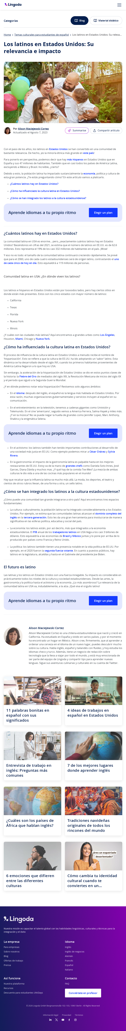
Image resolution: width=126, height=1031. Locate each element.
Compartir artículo (106, 130)
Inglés (68, 947)
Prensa (7, 965)
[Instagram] (75, 1019)
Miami (19, 339)
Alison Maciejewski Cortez (33, 128)
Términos (79, 1015)
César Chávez (97, 451)
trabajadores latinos (64, 532)
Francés (69, 961)
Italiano (69, 970)
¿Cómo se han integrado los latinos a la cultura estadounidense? (48, 198)
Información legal (50, 1015)
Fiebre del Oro (27, 376)
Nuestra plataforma (14, 984)
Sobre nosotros (12, 952)
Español (69, 965)
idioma (20, 393)
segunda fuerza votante (59, 550)
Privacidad (66, 1015)
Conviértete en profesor (83, 993)
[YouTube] (62, 1019)
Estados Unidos (58, 149)
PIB (35, 532)
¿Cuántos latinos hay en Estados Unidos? (34, 184)
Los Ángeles (107, 335)
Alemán (69, 956)
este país (88, 153)
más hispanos (75, 159)
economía (89, 173)
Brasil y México (72, 536)
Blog (79, 20)
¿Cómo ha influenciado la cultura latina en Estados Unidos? (45, 191)
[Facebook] (69, 1019)
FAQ (67, 984)
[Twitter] (56, 1019)
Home (7, 35)
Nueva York (43, 339)
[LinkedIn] (50, 1019)
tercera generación (35, 517)
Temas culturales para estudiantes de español (41, 35)
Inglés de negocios (74, 952)
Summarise (77, 130)
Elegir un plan (103, 212)
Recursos (8, 988)
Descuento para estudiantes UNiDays (23, 993)
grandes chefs (74, 465)
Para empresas (11, 947)
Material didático (105, 20)
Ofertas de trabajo (13, 961)
